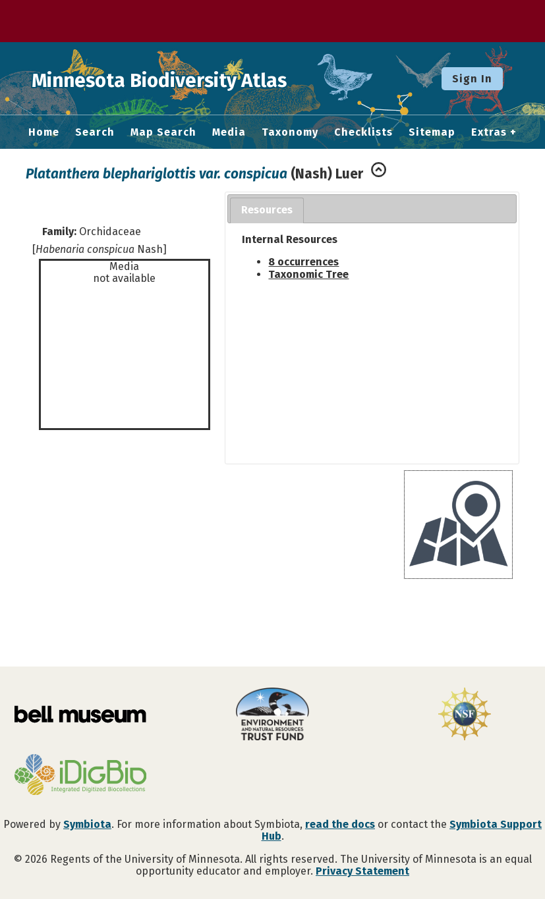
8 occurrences (303, 262)
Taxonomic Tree (308, 274)
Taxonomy (290, 132)
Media (229, 132)
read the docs (340, 824)
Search (95, 132)
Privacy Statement (362, 871)
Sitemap (432, 132)
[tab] (267, 210)
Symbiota (87, 824)
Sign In (472, 78)
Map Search (163, 132)
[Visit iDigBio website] (80, 776)
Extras (489, 132)
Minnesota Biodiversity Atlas (205, 78)
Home (43, 132)
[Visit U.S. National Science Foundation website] (464, 715)
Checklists (363, 132)
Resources (267, 210)
